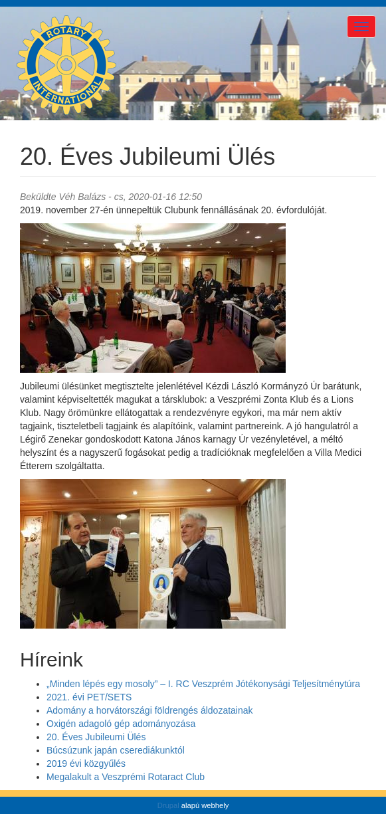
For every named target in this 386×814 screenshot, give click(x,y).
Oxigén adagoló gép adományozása (121, 723)
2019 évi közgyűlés (86, 763)
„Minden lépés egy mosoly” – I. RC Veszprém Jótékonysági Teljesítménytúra (203, 683)
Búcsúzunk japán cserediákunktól (116, 750)
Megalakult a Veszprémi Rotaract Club (126, 776)
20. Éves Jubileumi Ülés (96, 737)
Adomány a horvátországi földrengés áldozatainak (150, 710)
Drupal (168, 805)
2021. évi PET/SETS (89, 697)
